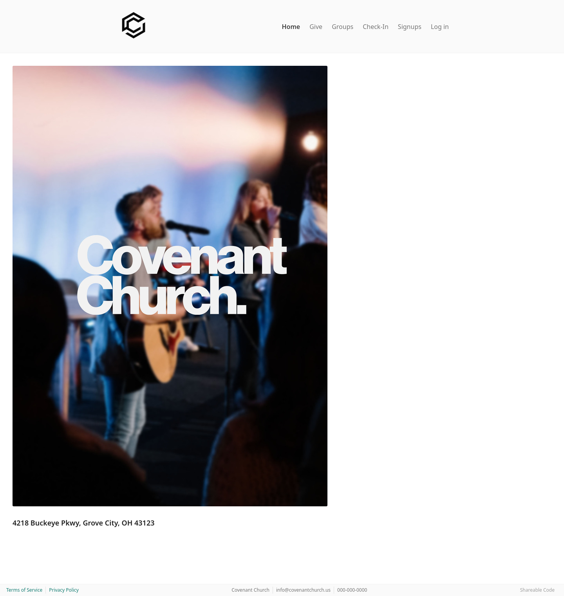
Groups (342, 26)
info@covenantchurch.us (303, 590)
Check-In (376, 26)
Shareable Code (537, 590)
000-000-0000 (352, 590)
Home (291, 26)
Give (315, 26)
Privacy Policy (64, 590)
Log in (440, 26)
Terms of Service (24, 590)
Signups (409, 26)
